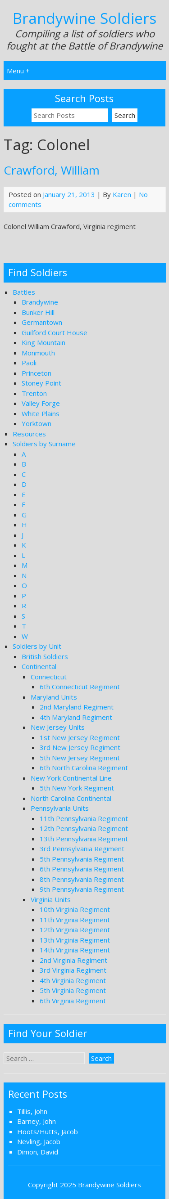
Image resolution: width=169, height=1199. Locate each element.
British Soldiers (45, 656)
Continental (39, 666)
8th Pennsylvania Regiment (82, 879)
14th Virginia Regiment (75, 949)
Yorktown (36, 423)
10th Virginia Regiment (75, 909)
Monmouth (38, 352)
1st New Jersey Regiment (80, 737)
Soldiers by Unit (37, 646)
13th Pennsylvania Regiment (84, 838)
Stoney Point (41, 382)
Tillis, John (32, 1111)
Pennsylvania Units (60, 808)
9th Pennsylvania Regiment (82, 889)
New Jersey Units (58, 727)
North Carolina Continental (71, 798)
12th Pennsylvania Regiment (84, 828)
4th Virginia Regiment (73, 980)
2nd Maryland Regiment (77, 706)
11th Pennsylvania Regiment (84, 818)
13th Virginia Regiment (75, 939)
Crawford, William (52, 170)
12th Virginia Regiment (75, 929)
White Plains (40, 413)
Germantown (42, 322)
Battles (24, 291)
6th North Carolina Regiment (84, 767)
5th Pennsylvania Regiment (82, 858)
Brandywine (40, 301)
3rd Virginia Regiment (73, 969)
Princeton (36, 372)
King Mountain (43, 342)
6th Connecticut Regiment (80, 686)
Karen (122, 194)
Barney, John (36, 1121)
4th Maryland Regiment (76, 717)
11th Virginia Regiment (75, 919)
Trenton (34, 393)
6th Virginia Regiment (73, 1000)
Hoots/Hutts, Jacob (47, 1131)
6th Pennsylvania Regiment (82, 868)
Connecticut (49, 676)
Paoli (29, 362)
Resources (29, 433)
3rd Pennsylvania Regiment (82, 848)
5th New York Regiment (77, 787)
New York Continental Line (71, 777)
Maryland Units (54, 696)
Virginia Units (51, 899)
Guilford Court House (54, 332)
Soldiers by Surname (44, 443)
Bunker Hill (38, 312)
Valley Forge (41, 403)
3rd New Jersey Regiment (80, 747)
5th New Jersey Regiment (80, 757)
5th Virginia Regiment (73, 990)
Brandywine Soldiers (84, 18)
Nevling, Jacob (38, 1141)
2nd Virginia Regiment (73, 960)
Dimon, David (37, 1151)
